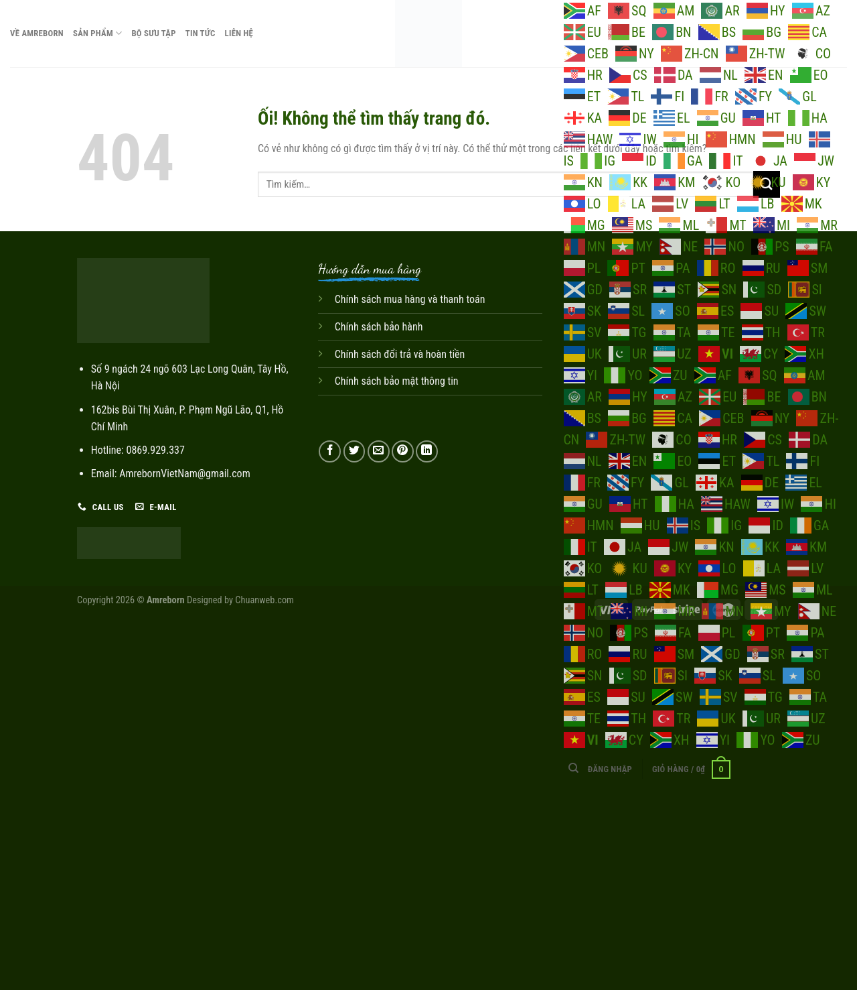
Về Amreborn (37, 33)
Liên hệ (239, 33)
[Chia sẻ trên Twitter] (354, 451)
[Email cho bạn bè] (379, 451)
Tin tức (200, 33)
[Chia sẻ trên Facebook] (330, 451)
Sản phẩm (97, 33)
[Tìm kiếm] (573, 768)
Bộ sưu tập (153, 33)
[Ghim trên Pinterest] (403, 451)
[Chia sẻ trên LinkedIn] (427, 451)
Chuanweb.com (264, 600)
